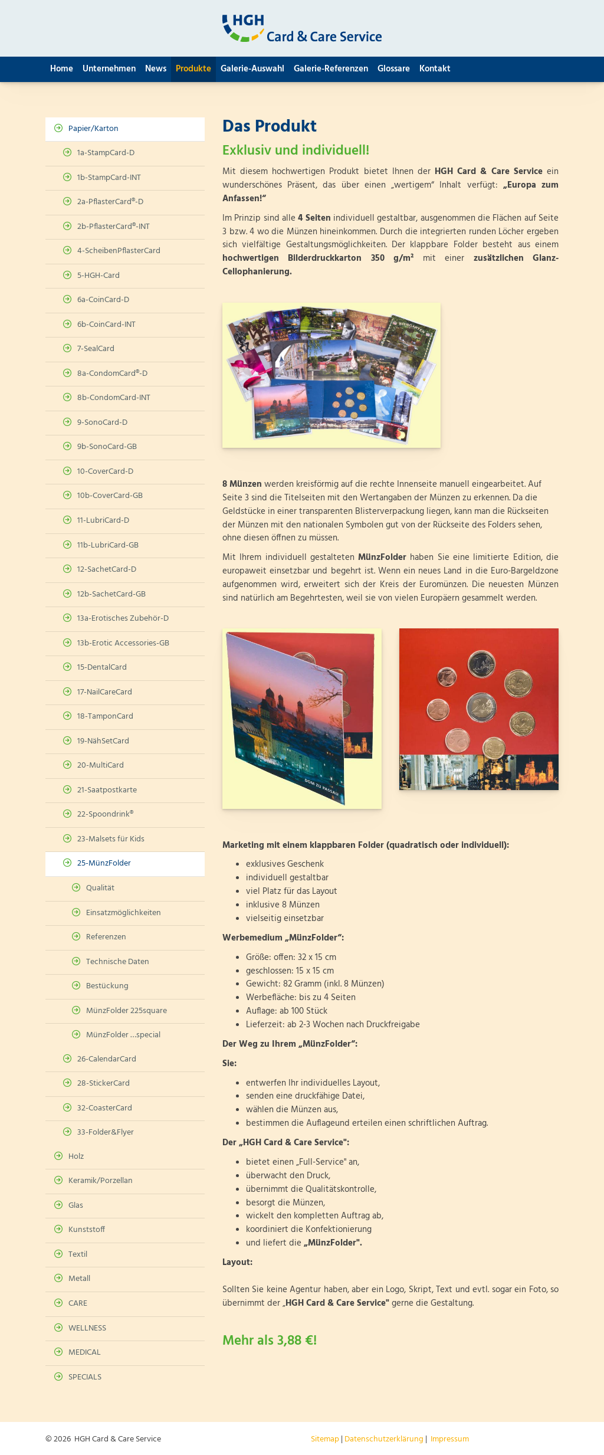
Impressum (450, 1439)
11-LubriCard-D (103, 521)
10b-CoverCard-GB (110, 496)
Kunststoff (86, 1230)
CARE (77, 1303)
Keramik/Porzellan (100, 1181)
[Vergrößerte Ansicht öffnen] (331, 375)
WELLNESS (87, 1328)
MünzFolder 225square (126, 1011)
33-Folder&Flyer (105, 1132)
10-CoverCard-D (105, 472)
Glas (75, 1206)
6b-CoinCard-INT (106, 325)
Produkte (193, 69)
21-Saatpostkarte (107, 790)
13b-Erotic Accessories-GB (123, 643)
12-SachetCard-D (106, 569)
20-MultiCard (100, 765)
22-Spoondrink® (105, 814)
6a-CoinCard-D (103, 300)
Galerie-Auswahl (252, 69)
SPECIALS (84, 1377)
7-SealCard (95, 349)
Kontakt (435, 69)
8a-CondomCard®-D (112, 374)
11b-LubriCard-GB (108, 545)
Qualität (100, 888)
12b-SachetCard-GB (111, 594)
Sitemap (325, 1439)
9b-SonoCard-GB (107, 447)
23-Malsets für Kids (111, 839)
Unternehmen (109, 69)
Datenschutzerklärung (384, 1439)
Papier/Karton (93, 129)
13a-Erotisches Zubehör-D (123, 618)
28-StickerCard (103, 1083)
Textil (77, 1254)
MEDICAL (84, 1352)
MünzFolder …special (123, 1035)
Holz (76, 1157)
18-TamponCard (105, 716)
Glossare (394, 69)
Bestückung (107, 986)
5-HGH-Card (98, 276)
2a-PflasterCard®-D (110, 202)
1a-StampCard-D (105, 153)
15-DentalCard (102, 667)
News (155, 69)
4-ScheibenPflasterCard (118, 251)
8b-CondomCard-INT (113, 398)
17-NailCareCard (104, 692)
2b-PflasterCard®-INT (113, 227)
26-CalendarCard (106, 1059)
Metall (79, 1279)
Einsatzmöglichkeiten (123, 913)
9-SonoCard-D (102, 423)
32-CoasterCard (104, 1108)
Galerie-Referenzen (331, 69)
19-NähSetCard (103, 741)
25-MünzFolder (104, 863)
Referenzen (106, 937)
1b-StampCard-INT (109, 178)
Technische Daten (117, 962)
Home (61, 69)
